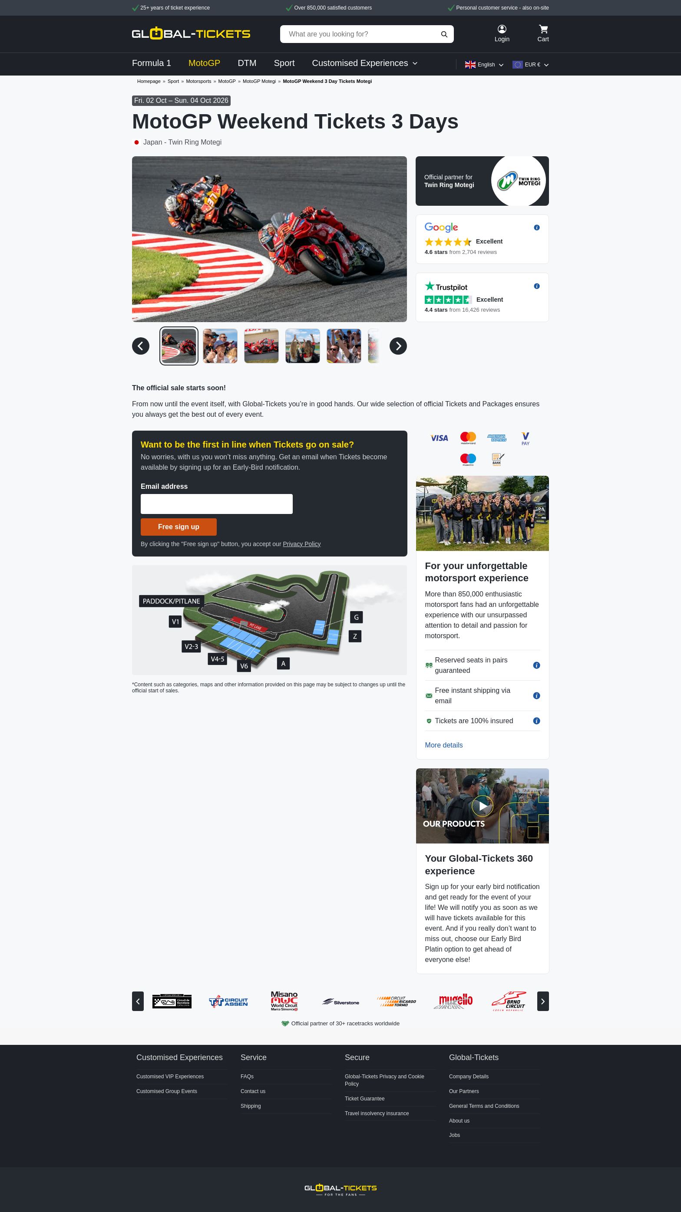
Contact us (253, 1091)
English (486, 65)
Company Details (469, 1077)
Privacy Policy (302, 543)
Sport (173, 81)
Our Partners (464, 1091)
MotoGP (227, 81)
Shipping (251, 1106)
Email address (164, 486)
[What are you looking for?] (367, 34)
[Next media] (398, 346)
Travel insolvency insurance (377, 1113)
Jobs (454, 1135)
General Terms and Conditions (484, 1106)
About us (459, 1121)
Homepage (149, 81)
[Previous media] (140, 346)
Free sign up (178, 526)
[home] (191, 34)
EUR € (532, 65)
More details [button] (444, 745)
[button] (482, 181)
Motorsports (198, 81)
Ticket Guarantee (365, 1099)
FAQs (247, 1077)
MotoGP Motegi (259, 81)
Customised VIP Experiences (170, 1077)
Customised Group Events (166, 1091)
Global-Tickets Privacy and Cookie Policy (384, 1080)
